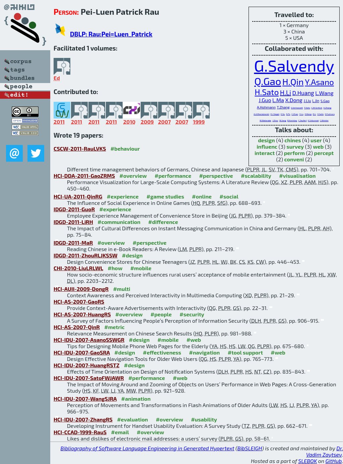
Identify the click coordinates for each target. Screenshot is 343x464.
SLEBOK (307, 461)
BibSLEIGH (249, 448)
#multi (121, 289)
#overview (133, 175)
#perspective (216, 175)
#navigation (204, 352)
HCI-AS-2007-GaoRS (79, 301)
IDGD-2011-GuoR (74, 209)
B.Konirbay (292, 120)
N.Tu (288, 114)
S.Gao (325, 100)
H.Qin (293, 81)
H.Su (283, 114)
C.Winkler (324, 120)
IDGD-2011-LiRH (73, 222)
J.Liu (307, 100)
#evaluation (132, 419)
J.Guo (265, 100)
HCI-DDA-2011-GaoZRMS (84, 175)
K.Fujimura (330, 114)
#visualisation (297, 175)
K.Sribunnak (313, 120)
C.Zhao (294, 114)
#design (132, 255)
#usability (204, 419)
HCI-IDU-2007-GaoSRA (82, 352)
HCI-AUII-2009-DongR (81, 289)
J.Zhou (275, 120)
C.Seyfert (302, 120)
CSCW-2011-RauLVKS (80, 148)
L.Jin (315, 100)
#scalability (256, 175)
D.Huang (303, 92)
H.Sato (267, 92)
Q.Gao (267, 81)
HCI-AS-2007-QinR (77, 327)
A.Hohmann (266, 107)
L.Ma (278, 100)
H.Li (285, 92)
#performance (173, 175)
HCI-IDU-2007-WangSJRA (85, 398)
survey (295, 146)
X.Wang (308, 114)
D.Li (314, 114)
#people (161, 314)
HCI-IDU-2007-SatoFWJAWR (89, 378)
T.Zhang (283, 107)
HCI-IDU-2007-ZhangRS (83, 419)
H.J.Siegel (274, 114)
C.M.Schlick (317, 107)
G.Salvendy (294, 65)
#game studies (165, 196)
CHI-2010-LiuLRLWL (78, 268)
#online (202, 196)
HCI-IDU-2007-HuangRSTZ (87, 365)
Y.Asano (319, 82)
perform (294, 153)
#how (115, 268)
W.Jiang (282, 120)
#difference (163, 222)
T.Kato (307, 107)
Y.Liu (301, 114)
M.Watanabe (265, 120)
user (316, 140)
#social (228, 196)
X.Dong (293, 100)
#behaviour (125, 148)
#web (194, 339)
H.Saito (320, 114)
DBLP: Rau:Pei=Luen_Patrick (111, 34)
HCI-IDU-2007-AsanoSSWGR (89, 339)
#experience (123, 196)
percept (324, 153)
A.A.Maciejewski (261, 114)
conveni (294, 159)
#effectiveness (162, 352)
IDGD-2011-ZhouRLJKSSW (86, 255)
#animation (136, 398)
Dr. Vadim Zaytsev (324, 451)
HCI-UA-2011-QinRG (78, 196)
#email (120, 432)
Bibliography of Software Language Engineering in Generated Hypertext (147, 448)
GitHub (334, 461)
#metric (114, 327)
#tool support (245, 352)
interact (265, 153)
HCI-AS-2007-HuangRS (82, 314)
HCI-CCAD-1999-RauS (80, 432)
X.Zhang (328, 107)
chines (292, 140)
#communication (118, 222)
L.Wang (324, 93)
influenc (267, 146)
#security (192, 314)
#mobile (140, 268)
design (266, 140)
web (318, 146)
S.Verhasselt (297, 107)
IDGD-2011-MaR (73, 242)
